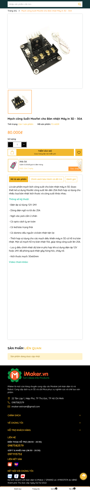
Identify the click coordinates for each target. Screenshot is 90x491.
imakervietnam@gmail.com (26, 406)
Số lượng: (12, 139)
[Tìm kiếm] (79, 4)
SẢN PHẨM (24, 348)
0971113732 (15, 454)
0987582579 (18, 402)
